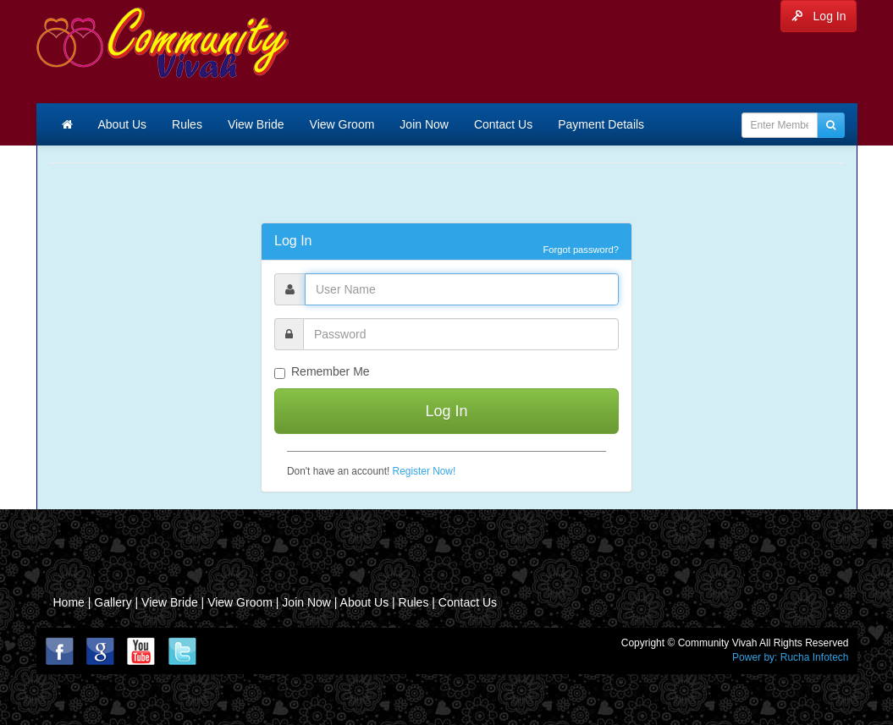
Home (69, 602)
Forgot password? (581, 249)
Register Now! (424, 471)
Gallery (114, 602)
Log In (818, 16)
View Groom (342, 124)
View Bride (256, 124)
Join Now (424, 124)
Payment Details (601, 124)
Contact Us (503, 124)
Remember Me (322, 372)
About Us (122, 124)
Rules (187, 124)
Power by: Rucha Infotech (790, 657)
